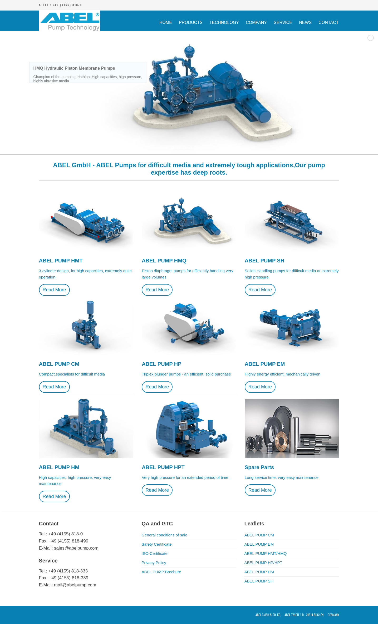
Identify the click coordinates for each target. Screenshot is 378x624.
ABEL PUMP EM (259, 544)
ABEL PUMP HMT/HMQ (265, 553)
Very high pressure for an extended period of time (185, 477)
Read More (54, 289)
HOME (165, 22)
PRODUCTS (191, 22)
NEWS (305, 22)
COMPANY (256, 22)
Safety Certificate (156, 544)
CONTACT (328, 22)
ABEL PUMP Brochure (161, 572)
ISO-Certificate (154, 553)
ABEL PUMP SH (258, 581)
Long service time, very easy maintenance (281, 477)
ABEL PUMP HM (259, 572)
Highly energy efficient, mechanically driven (282, 374)
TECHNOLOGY (224, 22)
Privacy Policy (153, 562)
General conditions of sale (164, 535)
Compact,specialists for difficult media (72, 374)
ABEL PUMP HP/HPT (263, 562)
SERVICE (283, 22)
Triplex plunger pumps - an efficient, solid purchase (186, 374)
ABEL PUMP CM (259, 535)
